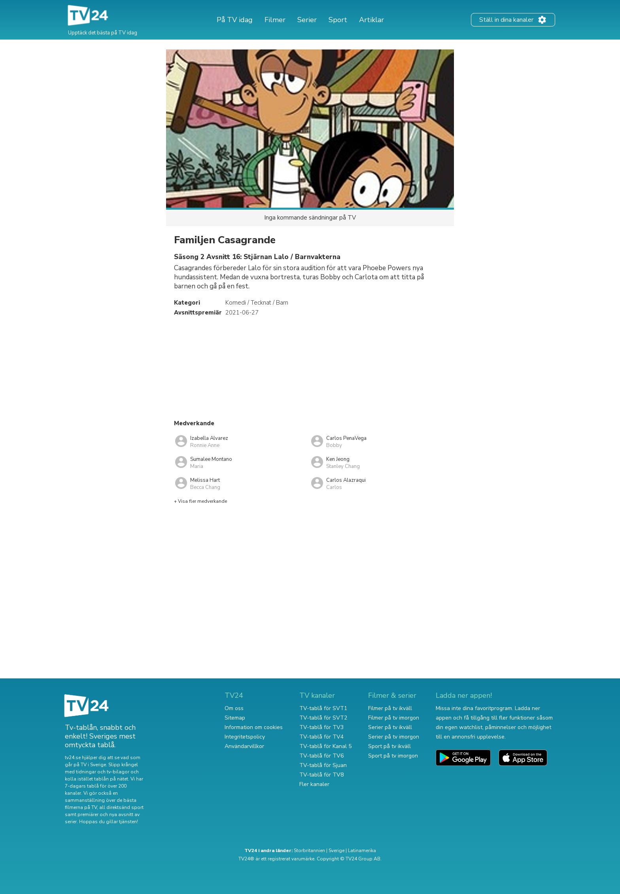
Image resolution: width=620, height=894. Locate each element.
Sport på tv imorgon (393, 756)
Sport (338, 20)
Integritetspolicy (245, 737)
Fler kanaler (314, 784)
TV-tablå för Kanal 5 (325, 746)
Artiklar (371, 20)
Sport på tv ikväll (389, 746)
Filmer (275, 20)
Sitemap (235, 718)
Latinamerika (362, 850)
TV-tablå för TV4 (321, 737)
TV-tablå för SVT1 (323, 708)
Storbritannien (309, 850)
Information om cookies (254, 727)
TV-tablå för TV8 (321, 774)
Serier (307, 20)
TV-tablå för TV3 (321, 727)
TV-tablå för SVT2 (323, 718)
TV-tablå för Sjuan (323, 765)
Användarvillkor (244, 746)
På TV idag (235, 20)
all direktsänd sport (121, 807)
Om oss (234, 708)
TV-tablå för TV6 (321, 756)
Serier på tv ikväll (390, 727)
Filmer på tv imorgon (393, 718)
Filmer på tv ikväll (390, 708)
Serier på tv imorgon (393, 737)
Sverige (336, 850)
